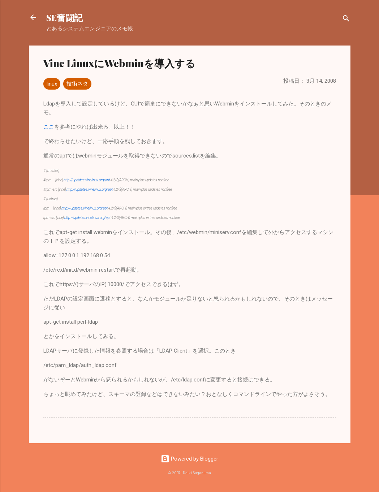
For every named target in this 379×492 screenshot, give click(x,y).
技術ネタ (77, 84)
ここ (48, 127)
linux (52, 84)
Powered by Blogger (189, 459)
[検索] (346, 20)
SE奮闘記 (64, 17)
